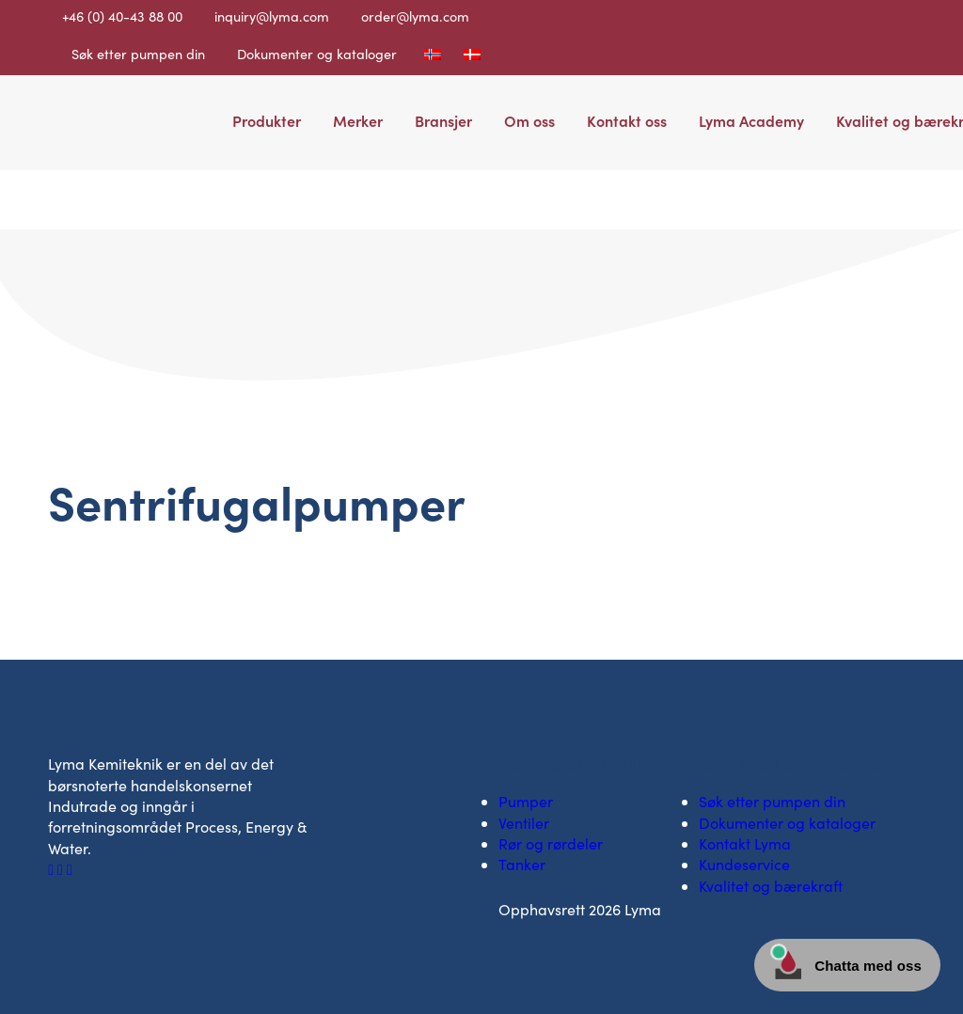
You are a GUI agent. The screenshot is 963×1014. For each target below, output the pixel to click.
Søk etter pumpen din (138, 53)
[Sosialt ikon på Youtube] (69, 869)
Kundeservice (744, 864)
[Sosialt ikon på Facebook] (52, 869)
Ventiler (523, 823)
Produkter (266, 120)
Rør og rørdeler (550, 843)
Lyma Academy (751, 120)
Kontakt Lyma (745, 843)
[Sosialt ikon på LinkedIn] (62, 869)
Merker (358, 120)
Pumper (525, 801)
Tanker (521, 864)
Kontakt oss (627, 120)
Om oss (529, 120)
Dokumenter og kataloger (317, 53)
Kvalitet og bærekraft (771, 886)
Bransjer (443, 120)
